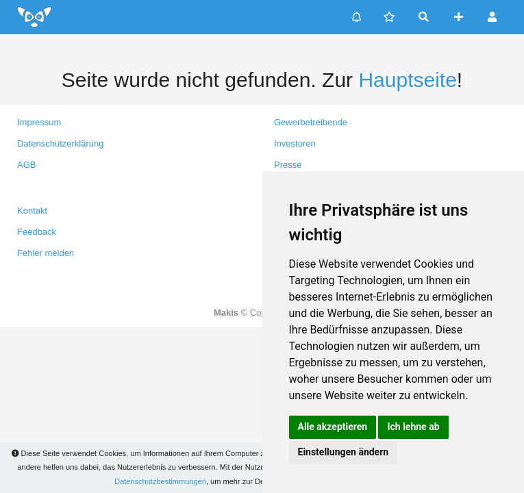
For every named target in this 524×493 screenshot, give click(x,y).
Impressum (39, 122)
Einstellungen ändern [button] (343, 451)
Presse (287, 165)
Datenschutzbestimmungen (160, 481)
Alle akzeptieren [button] (333, 426)
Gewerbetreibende (310, 122)
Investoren (295, 143)
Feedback (36, 232)
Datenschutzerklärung (60, 143)
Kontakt (32, 210)
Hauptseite (407, 79)
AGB (26, 165)
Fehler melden (45, 253)
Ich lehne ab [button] (413, 426)
